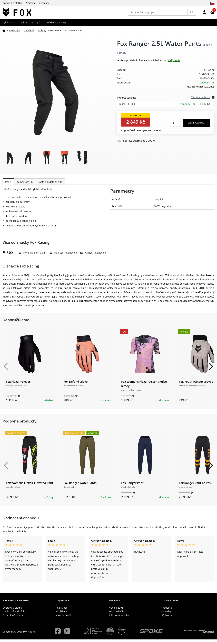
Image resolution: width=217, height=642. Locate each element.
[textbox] (165, 106)
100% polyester (162, 208)
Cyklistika (8, 24)
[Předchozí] (6, 369)
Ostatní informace (13, 617)
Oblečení (29, 32)
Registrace (61, 610)
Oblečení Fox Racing (63, 255)
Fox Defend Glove (76, 384)
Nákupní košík (64, 617)
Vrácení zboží (116, 610)
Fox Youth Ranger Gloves (196, 384)
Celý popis (174, 62)
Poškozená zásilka (118, 617)
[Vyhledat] (192, 13)
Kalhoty (42, 32)
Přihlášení (61, 614)
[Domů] (4, 32)
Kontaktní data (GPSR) (50, 184)
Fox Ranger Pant (132, 485)
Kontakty (44, 3)
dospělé (158, 202)
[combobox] (165, 106)
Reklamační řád (117, 614)
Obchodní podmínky (14, 614)
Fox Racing (208, 72)
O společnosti (171, 602)
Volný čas (37, 24)
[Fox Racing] (11, 255)
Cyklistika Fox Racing (32, 255)
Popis (8, 184)
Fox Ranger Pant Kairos (195, 485)
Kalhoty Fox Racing (93, 255)
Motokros (22, 24)
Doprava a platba (12, 3)
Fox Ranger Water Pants (80, 485)
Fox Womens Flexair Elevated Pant (29, 485)
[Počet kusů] (173, 125)
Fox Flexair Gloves (18, 384)
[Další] (211, 369)
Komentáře (25, 184)
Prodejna (30, 3)
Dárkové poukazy (56, 24)
